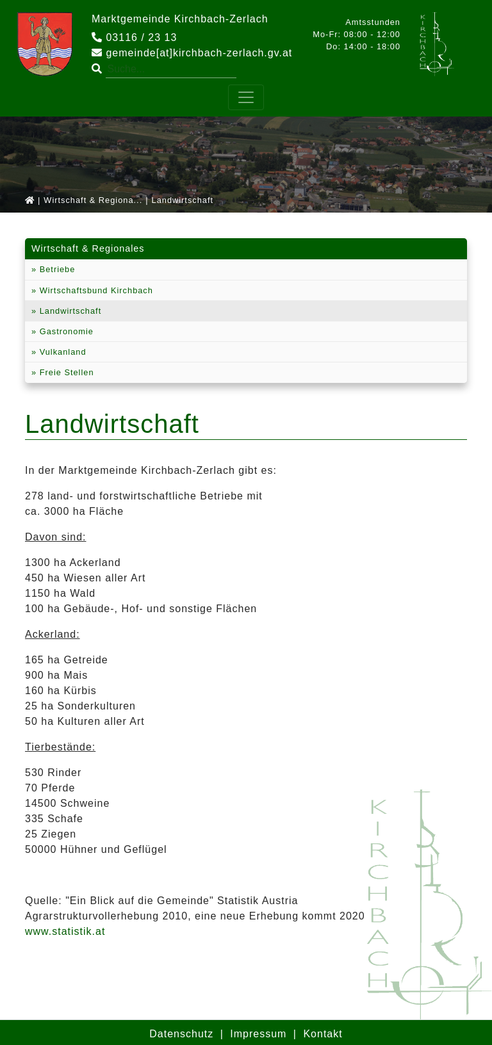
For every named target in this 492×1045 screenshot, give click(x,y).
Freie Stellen (65, 372)
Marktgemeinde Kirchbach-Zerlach (180, 18)
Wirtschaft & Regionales (88, 248)
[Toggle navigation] (246, 97)
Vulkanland (61, 352)
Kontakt (322, 1033)
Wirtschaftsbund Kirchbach (95, 290)
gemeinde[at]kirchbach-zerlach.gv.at (192, 52)
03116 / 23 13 (134, 37)
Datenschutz (181, 1033)
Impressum (258, 1033)
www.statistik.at (65, 931)
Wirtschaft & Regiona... (93, 200)
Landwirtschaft (69, 311)
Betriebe (56, 269)
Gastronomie (65, 331)
